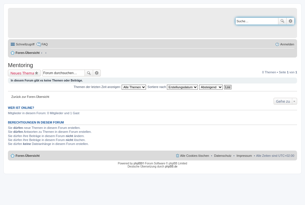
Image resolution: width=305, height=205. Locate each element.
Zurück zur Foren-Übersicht (30, 96)
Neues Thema (22, 73)
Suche (282, 21)
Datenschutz (222, 155)
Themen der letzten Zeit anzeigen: (110, 87)
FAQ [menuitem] (45, 44)
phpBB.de (171, 166)
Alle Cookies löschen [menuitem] (194, 155)
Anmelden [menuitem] (287, 44)
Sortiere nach (172, 87)
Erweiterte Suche (290, 21)
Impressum (244, 155)
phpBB (138, 163)
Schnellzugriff (25, 44)
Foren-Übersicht (28, 52)
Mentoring (20, 65)
